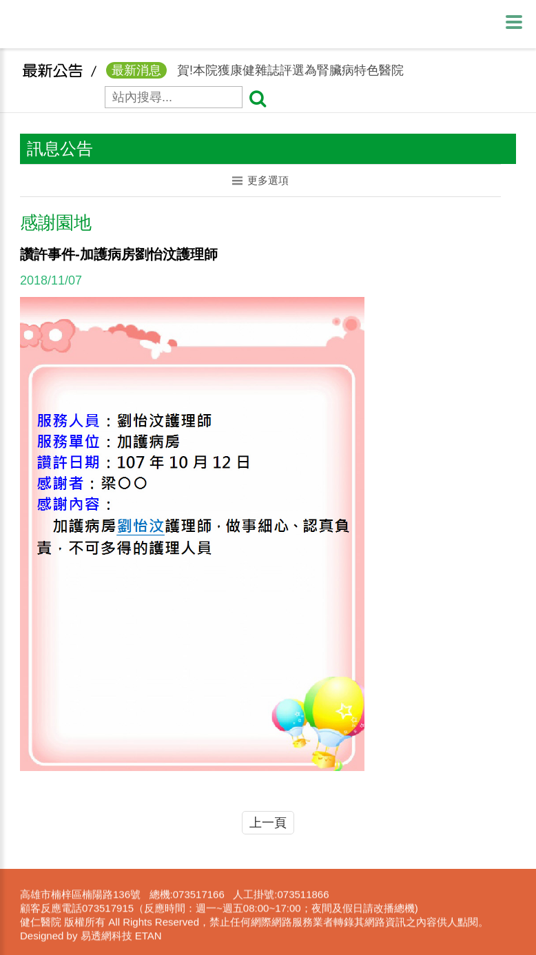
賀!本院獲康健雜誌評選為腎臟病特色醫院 (255, 75)
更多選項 (260, 180)
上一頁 (268, 823)
